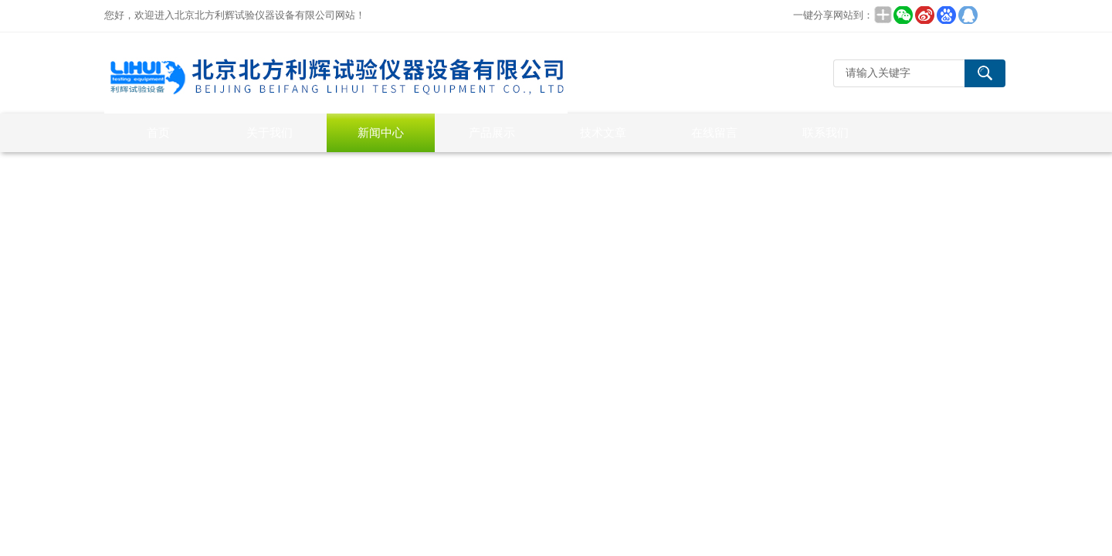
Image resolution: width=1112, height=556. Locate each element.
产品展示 (492, 132)
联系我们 (825, 132)
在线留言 (714, 132)
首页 (158, 132)
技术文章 (603, 132)
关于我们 (269, 132)
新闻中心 (381, 132)
